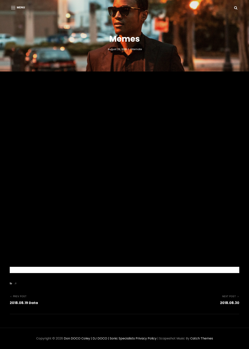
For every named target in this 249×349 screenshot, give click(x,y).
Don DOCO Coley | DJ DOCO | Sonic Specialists (99, 338)
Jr (15, 283)
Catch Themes (201, 338)
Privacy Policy (146, 338)
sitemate (136, 49)
